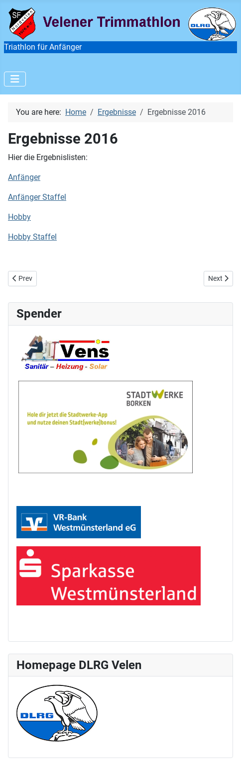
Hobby (19, 217)
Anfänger (24, 177)
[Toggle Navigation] (15, 79)
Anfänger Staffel (37, 197)
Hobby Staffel (32, 237)
